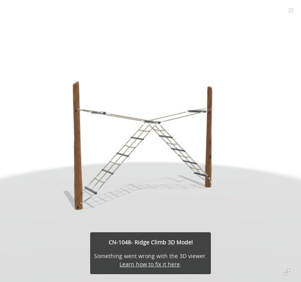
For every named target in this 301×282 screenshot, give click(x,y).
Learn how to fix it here (150, 264)
